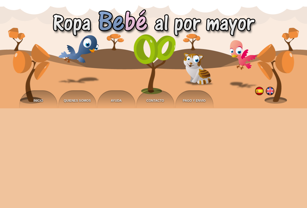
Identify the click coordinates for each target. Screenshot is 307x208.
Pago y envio (194, 100)
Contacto (155, 100)
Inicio (38, 100)
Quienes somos (77, 100)
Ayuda (116, 100)
